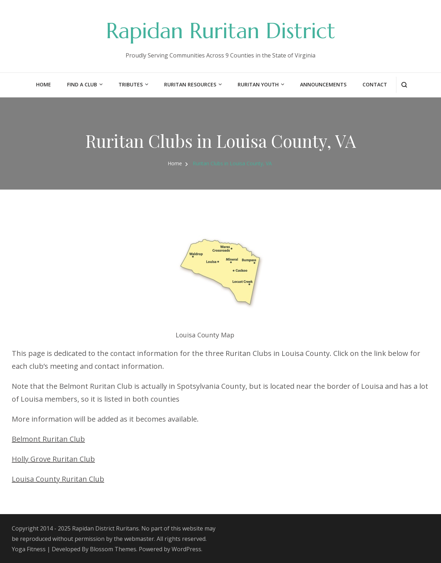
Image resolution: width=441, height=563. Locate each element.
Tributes (130, 84)
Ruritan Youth (258, 84)
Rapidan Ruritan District (220, 30)
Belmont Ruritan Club (48, 439)
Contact (375, 84)
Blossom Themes (113, 549)
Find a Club (82, 84)
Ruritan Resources (190, 84)
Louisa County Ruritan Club (58, 479)
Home (43, 84)
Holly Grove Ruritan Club (53, 459)
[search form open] (404, 85)
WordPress (186, 549)
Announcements (323, 84)
